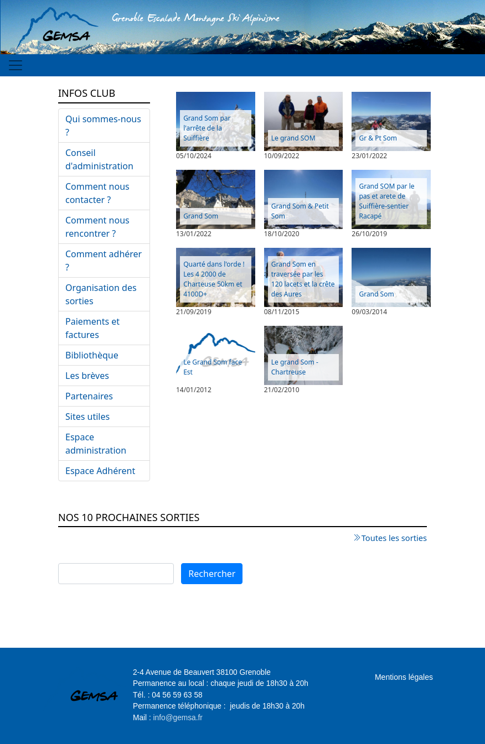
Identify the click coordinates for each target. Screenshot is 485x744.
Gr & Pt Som (378, 138)
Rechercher (211, 574)
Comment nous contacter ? (97, 193)
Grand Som (200, 216)
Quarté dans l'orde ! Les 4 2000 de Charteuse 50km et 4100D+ (214, 279)
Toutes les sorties (394, 537)
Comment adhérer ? (103, 260)
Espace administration (95, 443)
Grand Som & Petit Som (300, 211)
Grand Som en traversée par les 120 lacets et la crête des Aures (303, 279)
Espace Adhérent (100, 471)
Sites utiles (87, 416)
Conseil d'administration (99, 159)
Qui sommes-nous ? (103, 125)
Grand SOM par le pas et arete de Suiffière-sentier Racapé (386, 201)
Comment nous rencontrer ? (97, 227)
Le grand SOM (293, 138)
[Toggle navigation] (15, 65)
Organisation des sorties (101, 294)
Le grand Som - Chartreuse (294, 367)
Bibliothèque (91, 355)
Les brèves (87, 376)
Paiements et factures (92, 328)
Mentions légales (404, 677)
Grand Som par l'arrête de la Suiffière (206, 128)
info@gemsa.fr (178, 718)
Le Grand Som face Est (212, 367)
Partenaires (89, 396)
